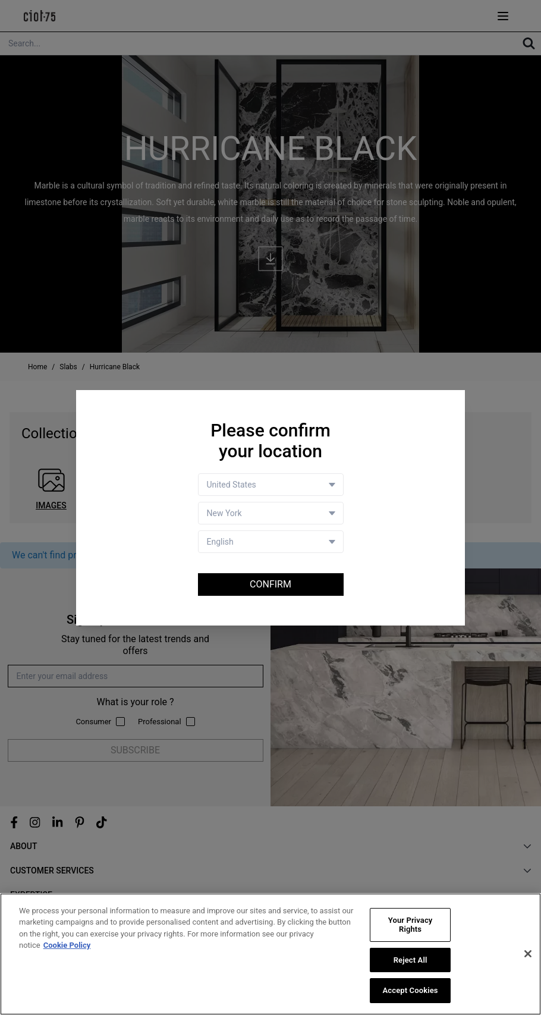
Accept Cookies (410, 990)
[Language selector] (271, 541)
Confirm (270, 584)
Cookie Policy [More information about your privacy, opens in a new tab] (67, 945)
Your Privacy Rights (410, 925)
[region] (270, 954)
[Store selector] (271, 513)
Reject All (410, 960)
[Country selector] (271, 484)
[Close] (528, 954)
